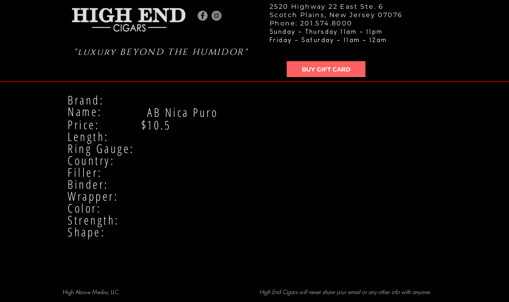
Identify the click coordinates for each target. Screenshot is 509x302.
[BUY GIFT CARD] (326, 69)
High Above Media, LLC (91, 292)
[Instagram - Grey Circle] (216, 16)
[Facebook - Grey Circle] (203, 16)
